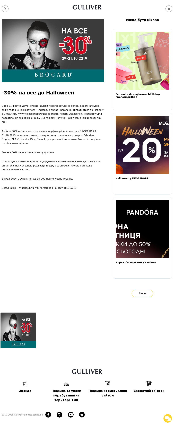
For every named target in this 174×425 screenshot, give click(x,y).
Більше (142, 293)
